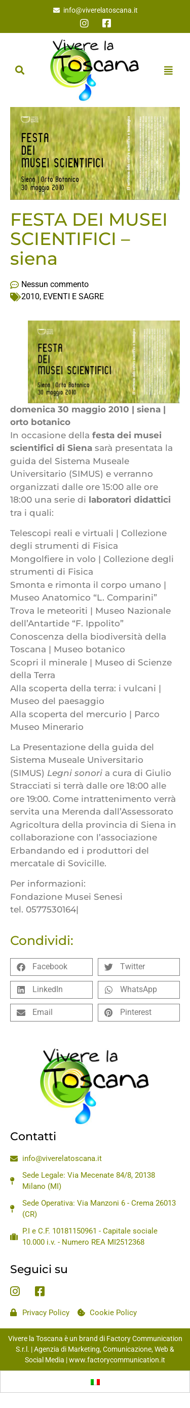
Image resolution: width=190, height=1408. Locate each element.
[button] (19, 70)
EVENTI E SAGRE (73, 296)
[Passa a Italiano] (95, 1382)
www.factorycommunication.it (117, 1360)
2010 (30, 296)
